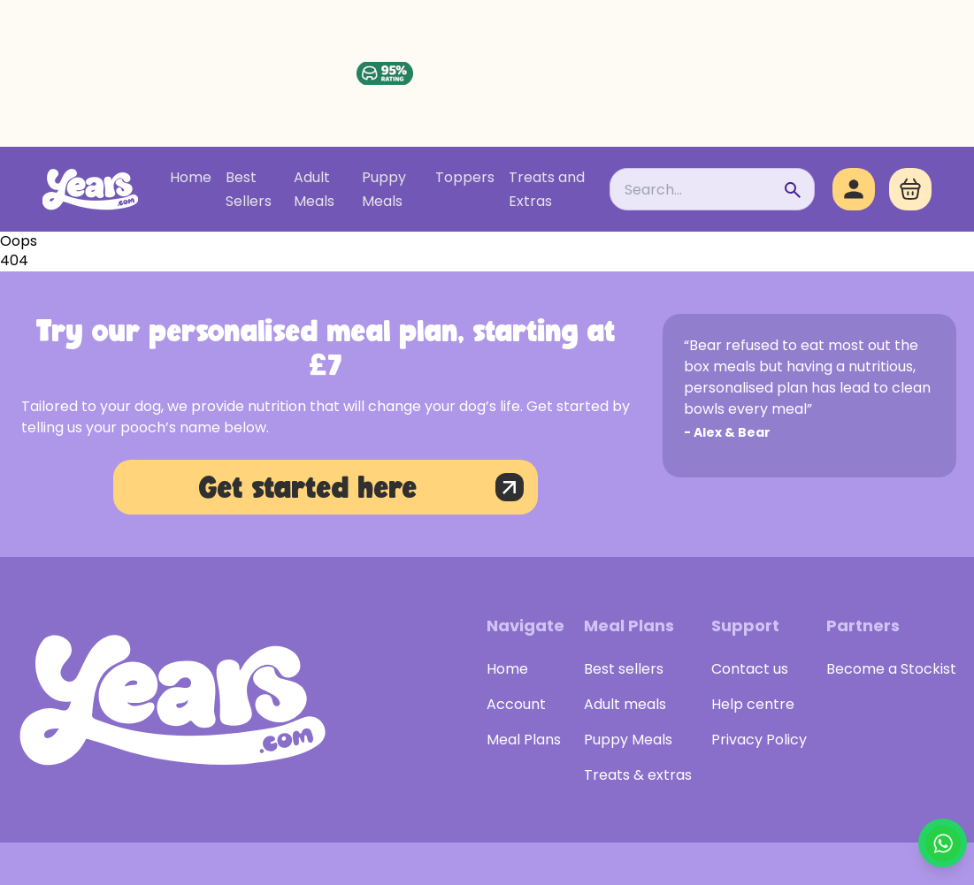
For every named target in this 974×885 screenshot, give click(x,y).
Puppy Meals (384, 189)
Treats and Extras (547, 189)
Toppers (465, 177)
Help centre (752, 704)
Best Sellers (249, 189)
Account (516, 704)
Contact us (749, 669)
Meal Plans (524, 739)
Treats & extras (638, 775)
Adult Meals (314, 189)
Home (190, 177)
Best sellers (623, 669)
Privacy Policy (759, 739)
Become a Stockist (891, 669)
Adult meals (625, 704)
